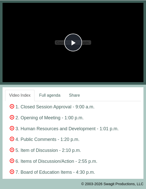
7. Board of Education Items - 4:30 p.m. (52, 172)
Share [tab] (74, 95)
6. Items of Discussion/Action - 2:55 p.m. (53, 161)
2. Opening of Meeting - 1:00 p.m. (47, 117)
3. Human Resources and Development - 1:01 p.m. (64, 128)
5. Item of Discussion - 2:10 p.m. (45, 150)
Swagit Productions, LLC (123, 184)
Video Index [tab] (19, 95)
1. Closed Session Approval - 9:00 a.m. (52, 106)
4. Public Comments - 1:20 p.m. (44, 139)
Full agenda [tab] (49, 95)
